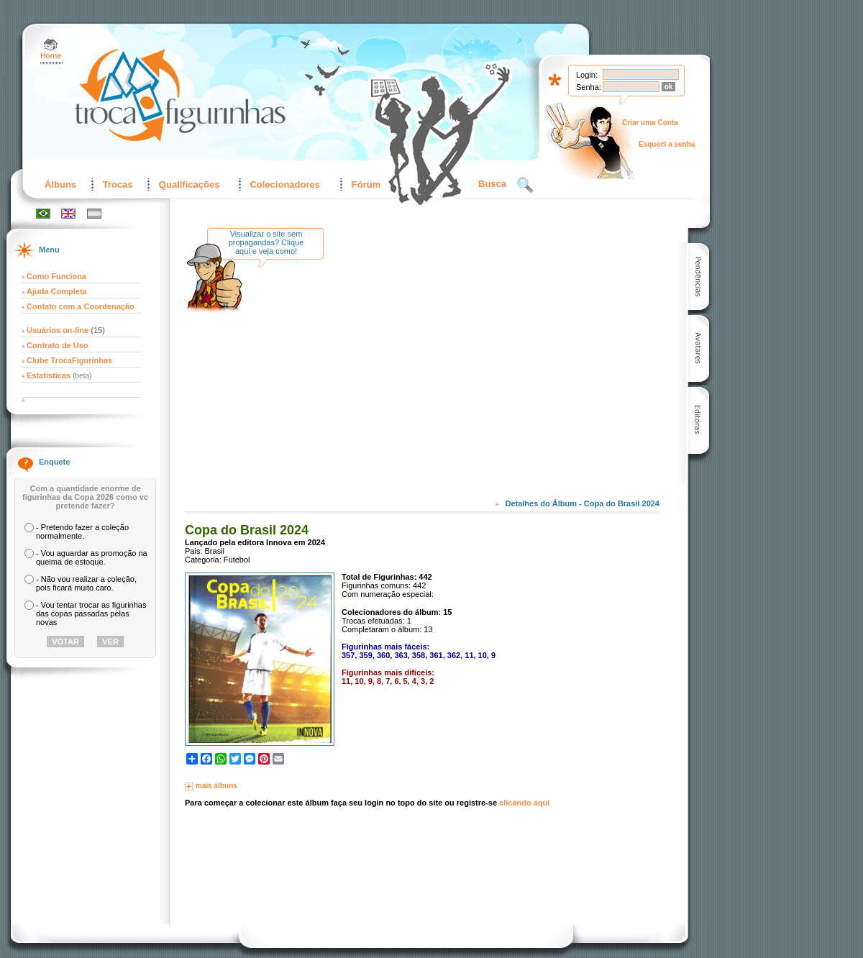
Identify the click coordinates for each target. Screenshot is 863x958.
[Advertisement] (454, 373)
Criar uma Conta (650, 123)
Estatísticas (50, 375)
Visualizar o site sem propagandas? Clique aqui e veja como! (266, 242)
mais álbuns (216, 786)
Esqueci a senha (667, 144)
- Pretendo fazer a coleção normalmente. (82, 531)
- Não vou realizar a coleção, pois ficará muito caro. (86, 583)
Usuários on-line (57, 330)
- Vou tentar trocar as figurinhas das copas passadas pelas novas (91, 613)
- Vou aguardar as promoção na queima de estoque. (91, 557)
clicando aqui (524, 802)
